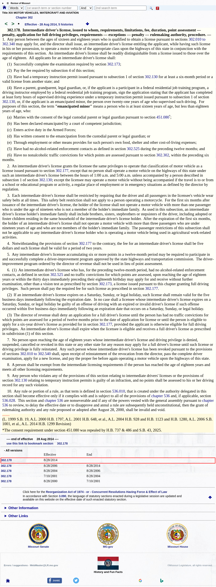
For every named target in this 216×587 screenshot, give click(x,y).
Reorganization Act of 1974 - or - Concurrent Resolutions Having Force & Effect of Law (106, 492)
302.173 (113, 64)
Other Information (23, 508)
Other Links (18, 516)
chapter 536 (160, 396)
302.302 (162, 155)
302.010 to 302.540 (35, 353)
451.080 (163, 117)
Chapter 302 (24, 17)
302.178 (6, 460)
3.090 (62, 496)
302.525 (133, 148)
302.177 (62, 170)
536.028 (8, 400)
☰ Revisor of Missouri (17, 3)
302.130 (151, 77)
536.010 (118, 391)
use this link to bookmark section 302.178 (37, 443)
